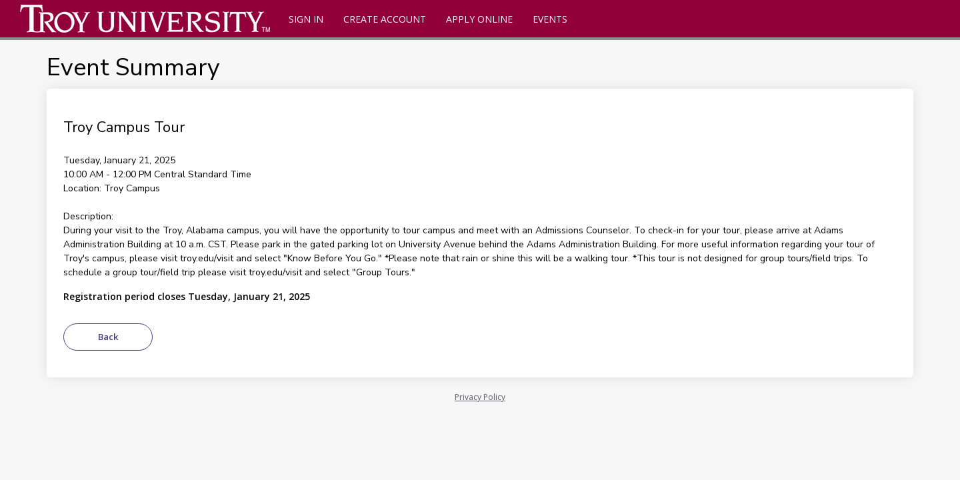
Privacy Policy (480, 397)
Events (550, 19)
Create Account (384, 19)
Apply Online (479, 19)
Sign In (306, 19)
